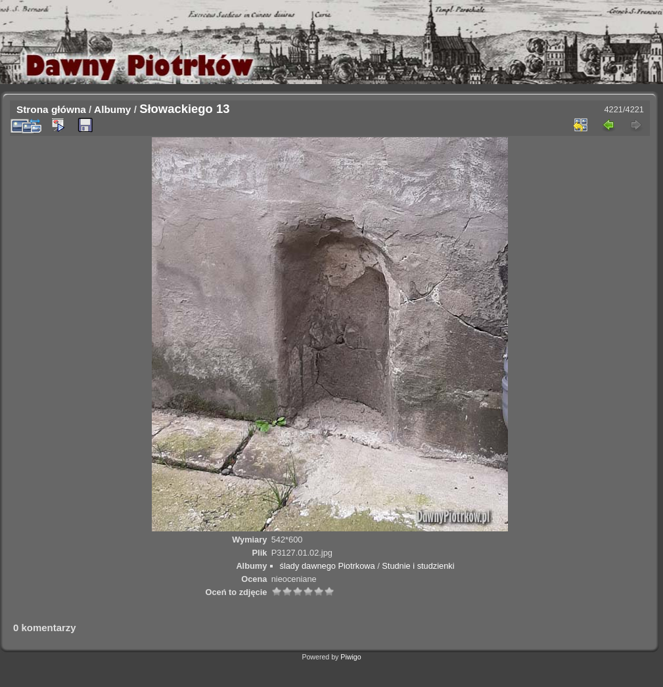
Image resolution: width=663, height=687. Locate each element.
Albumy (112, 109)
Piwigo (350, 657)
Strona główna (51, 109)
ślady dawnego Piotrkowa (327, 566)
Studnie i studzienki (418, 566)
